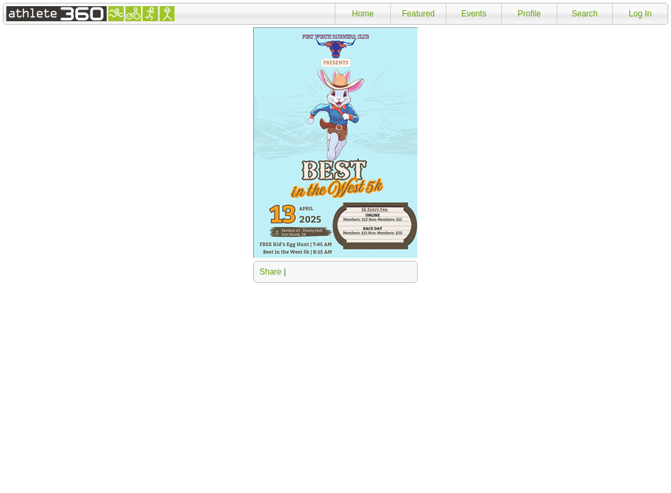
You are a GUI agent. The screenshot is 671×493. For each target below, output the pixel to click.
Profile (529, 13)
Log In (640, 13)
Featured (418, 13)
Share (270, 272)
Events (474, 13)
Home (363, 13)
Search (585, 13)
